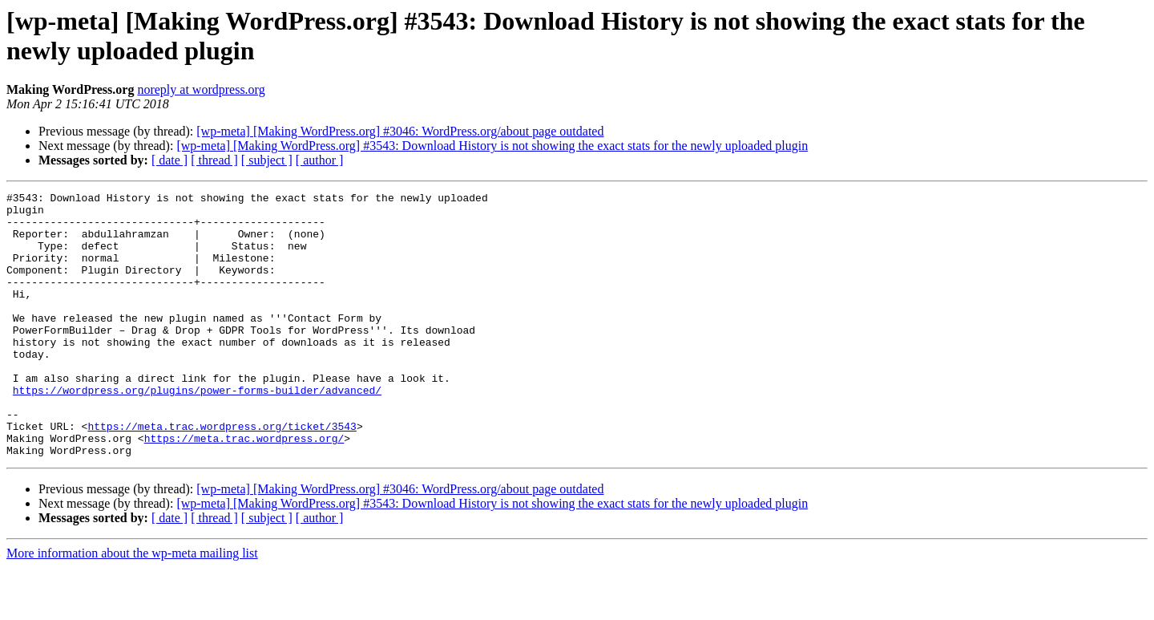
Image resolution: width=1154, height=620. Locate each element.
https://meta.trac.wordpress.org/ (244, 488)
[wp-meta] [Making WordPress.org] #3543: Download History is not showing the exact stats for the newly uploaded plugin (492, 145)
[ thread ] (214, 160)
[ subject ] (267, 160)
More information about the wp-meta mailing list (132, 606)
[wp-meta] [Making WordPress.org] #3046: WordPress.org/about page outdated (399, 131)
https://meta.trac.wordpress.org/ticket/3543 (221, 474)
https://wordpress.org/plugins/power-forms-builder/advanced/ (197, 430)
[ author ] (320, 160)
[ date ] (169, 160)
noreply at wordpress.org (200, 89)
